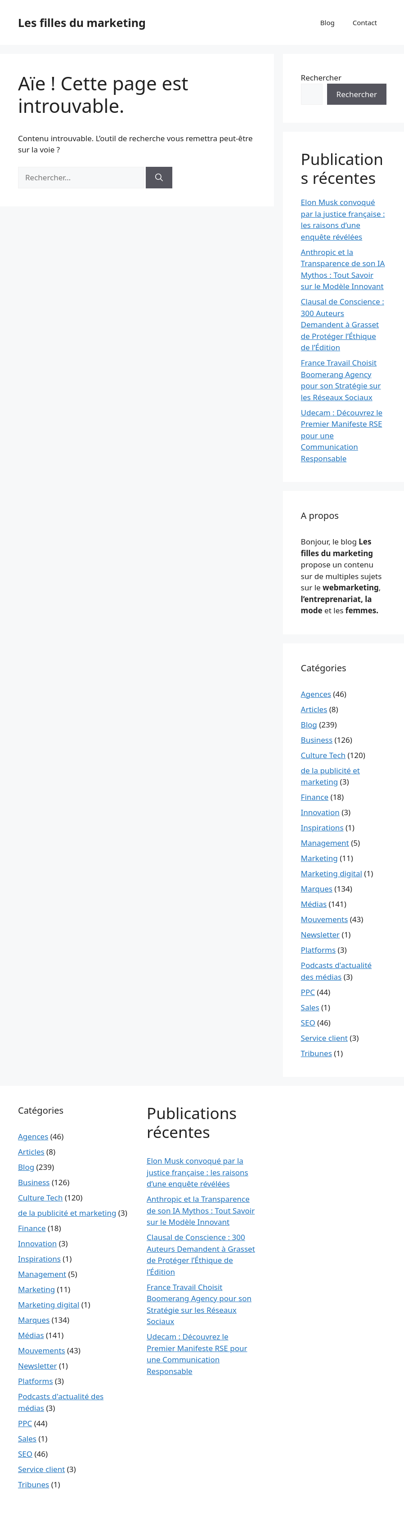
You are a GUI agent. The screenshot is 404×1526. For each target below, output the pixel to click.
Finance (315, 797)
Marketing (319, 858)
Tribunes (316, 1053)
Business (316, 740)
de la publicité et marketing (67, 1213)
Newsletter (320, 934)
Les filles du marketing (82, 22)
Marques (316, 888)
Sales (310, 1007)
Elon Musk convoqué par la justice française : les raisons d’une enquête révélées (197, 1172)
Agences (316, 694)
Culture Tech (323, 755)
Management (325, 843)
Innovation (320, 812)
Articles (314, 709)
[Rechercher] (159, 177)
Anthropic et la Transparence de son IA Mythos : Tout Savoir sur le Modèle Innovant (201, 1210)
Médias (314, 904)
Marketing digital (331, 873)
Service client (324, 1038)
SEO (308, 1022)
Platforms (318, 950)
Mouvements (324, 919)
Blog (327, 22)
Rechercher (321, 77)
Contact (365, 22)
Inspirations (322, 827)
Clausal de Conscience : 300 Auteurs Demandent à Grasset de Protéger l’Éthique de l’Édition (342, 324)
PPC (308, 992)
